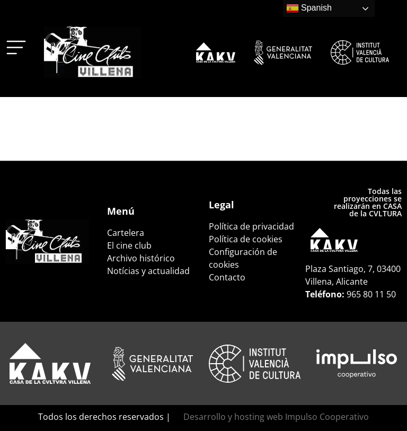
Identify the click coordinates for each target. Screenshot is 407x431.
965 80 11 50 (371, 294)
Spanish (309, 8)
